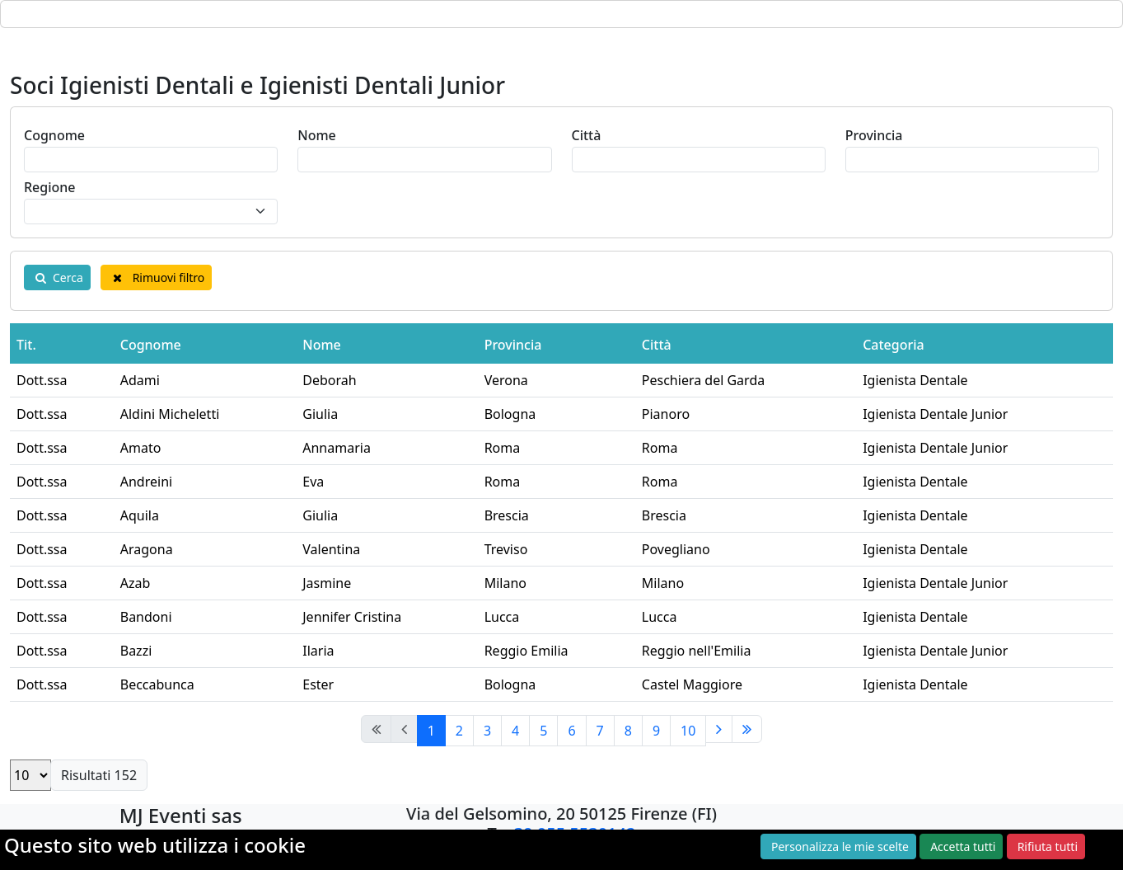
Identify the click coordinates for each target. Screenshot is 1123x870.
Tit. (26, 345)
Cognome (54, 135)
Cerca (57, 277)
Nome (316, 135)
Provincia (874, 135)
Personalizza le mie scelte (840, 846)
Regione (50, 187)
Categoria (893, 345)
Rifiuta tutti (1048, 846)
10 (688, 731)
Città (586, 135)
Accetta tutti (962, 846)
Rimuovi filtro (156, 277)
